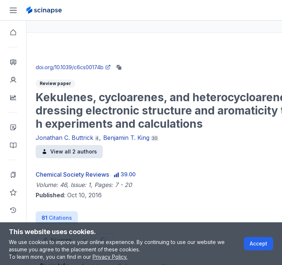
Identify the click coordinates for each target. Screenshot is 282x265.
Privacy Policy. (110, 257)
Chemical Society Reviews (98, 174)
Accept (258, 243)
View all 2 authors (95, 151)
